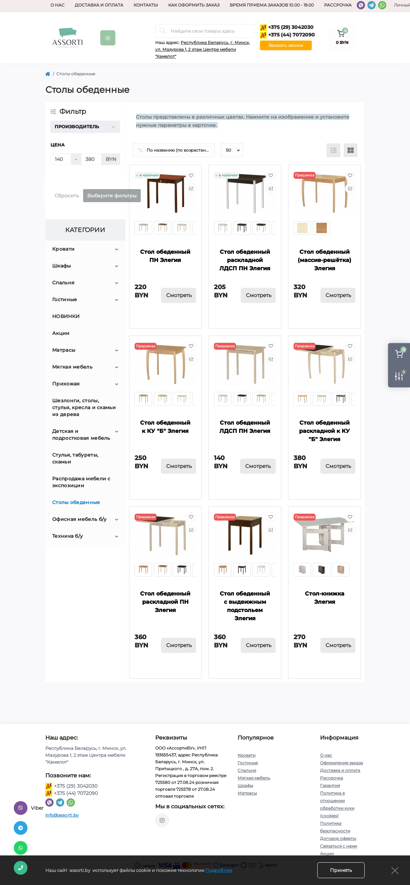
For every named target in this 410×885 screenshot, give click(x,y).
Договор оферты (338, 838)
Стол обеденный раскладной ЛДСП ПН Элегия (244, 260)
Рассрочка (338, 5)
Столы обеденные (76, 502)
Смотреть (179, 295)
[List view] (333, 150)
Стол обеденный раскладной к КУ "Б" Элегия (324, 430)
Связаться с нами (338, 846)
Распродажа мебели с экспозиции (81, 482)
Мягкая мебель (72, 367)
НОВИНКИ (66, 316)
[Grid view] (350, 150)
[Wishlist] (191, 175)
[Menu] (107, 37)
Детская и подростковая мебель (81, 434)
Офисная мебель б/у (79, 519)
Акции (61, 333)
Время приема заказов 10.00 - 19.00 (272, 5)
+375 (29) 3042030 (287, 27)
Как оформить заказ (193, 5)
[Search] (162, 31)
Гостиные (64, 299)
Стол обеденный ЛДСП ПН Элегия (244, 426)
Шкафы (61, 266)
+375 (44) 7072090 (287, 35)
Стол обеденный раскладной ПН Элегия (165, 601)
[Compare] (191, 188)
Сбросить (67, 196)
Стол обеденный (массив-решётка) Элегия (324, 260)
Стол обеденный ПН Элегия (165, 256)
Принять (341, 870)
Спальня (63, 283)
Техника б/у (67, 536)
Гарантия (330, 785)
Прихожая (66, 384)
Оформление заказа (341, 762)
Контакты (146, 5)
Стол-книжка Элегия (324, 597)
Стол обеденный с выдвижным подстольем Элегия (245, 606)
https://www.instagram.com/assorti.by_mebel (162, 820)
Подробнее (218, 870)
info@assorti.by (62, 815)
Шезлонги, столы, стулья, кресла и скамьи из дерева (84, 407)
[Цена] (60, 159)
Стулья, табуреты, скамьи (75, 458)
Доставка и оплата (99, 5)
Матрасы (63, 350)
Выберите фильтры (112, 196)
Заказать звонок (286, 45)
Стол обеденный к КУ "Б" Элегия (165, 426)
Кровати (63, 249)
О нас (57, 5)
